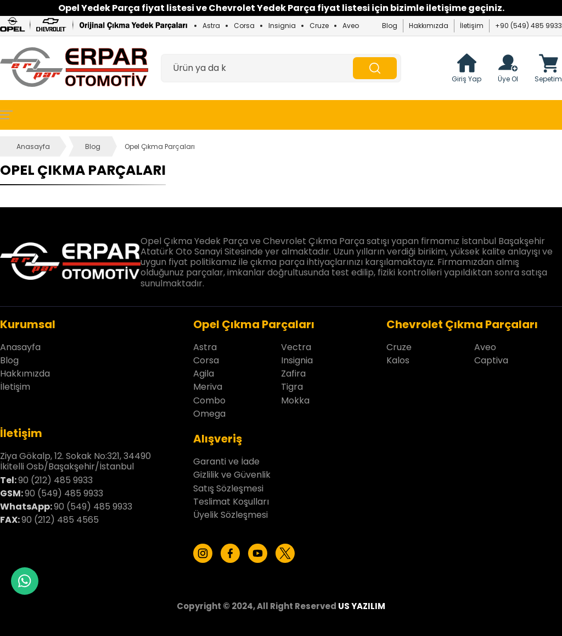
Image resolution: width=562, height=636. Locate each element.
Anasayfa (33, 146)
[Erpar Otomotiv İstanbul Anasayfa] (74, 68)
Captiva (491, 360)
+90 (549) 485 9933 (528, 25)
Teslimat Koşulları (231, 501)
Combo (209, 400)
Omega (209, 413)
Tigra (292, 386)
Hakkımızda (428, 25)
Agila (203, 373)
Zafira (293, 373)
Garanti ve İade (226, 461)
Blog (389, 25)
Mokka (295, 400)
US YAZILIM (361, 606)
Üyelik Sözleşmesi (230, 514)
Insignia (282, 25)
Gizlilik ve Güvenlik (232, 474)
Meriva (207, 386)
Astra (211, 25)
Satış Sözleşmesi (228, 488)
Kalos (397, 360)
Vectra (296, 347)
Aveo (350, 25)
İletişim (472, 25)
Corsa (244, 25)
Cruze (319, 25)
